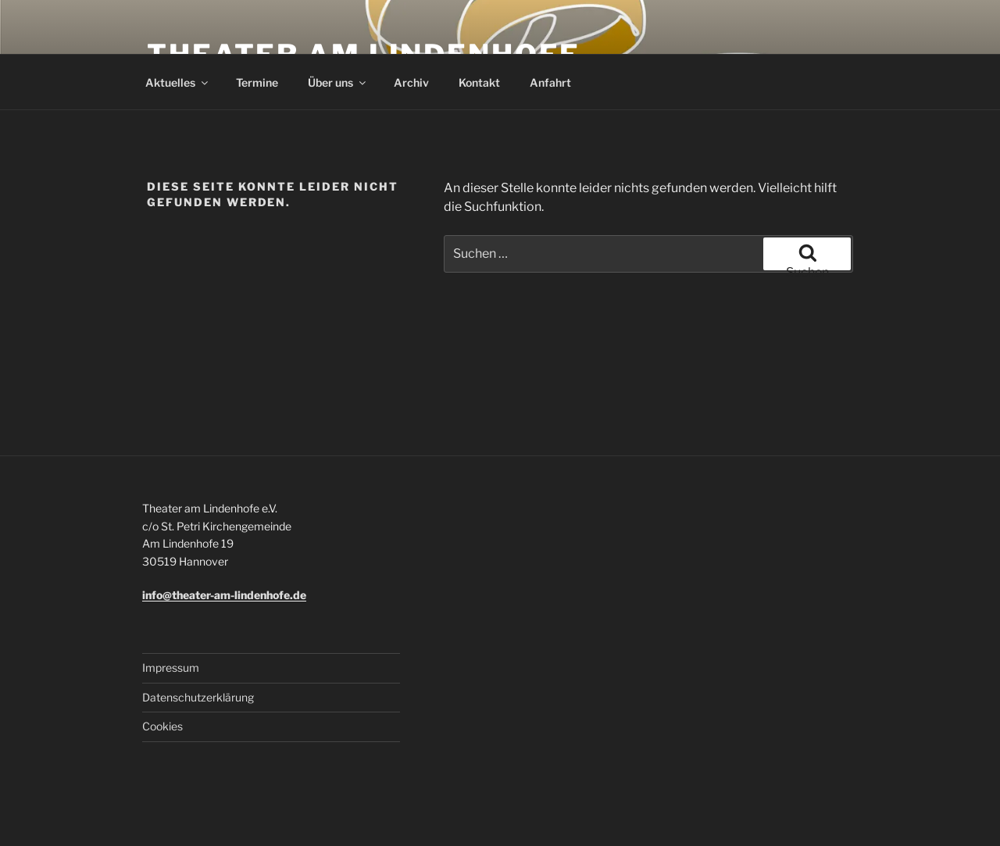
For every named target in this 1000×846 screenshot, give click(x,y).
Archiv (411, 82)
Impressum (170, 667)
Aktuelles (177, 82)
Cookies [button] (162, 726)
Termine (257, 82)
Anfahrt (550, 82)
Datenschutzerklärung (198, 697)
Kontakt (479, 82)
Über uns (338, 82)
